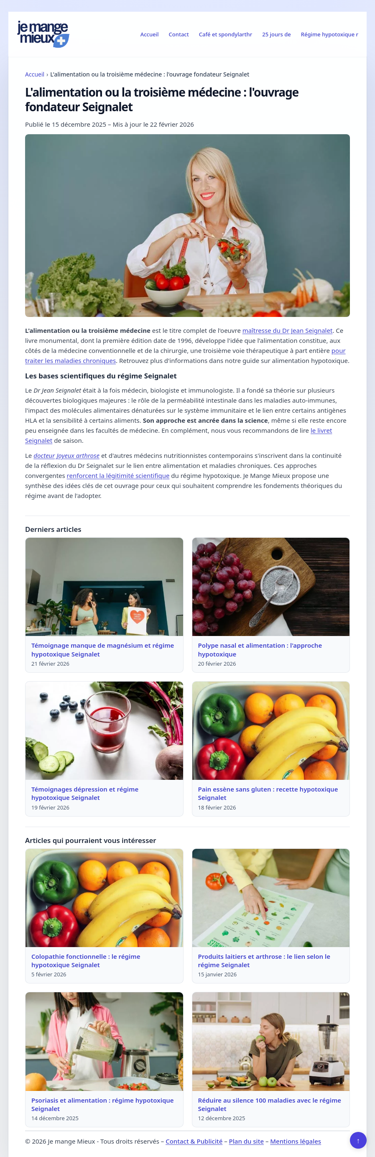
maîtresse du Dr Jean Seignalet (287, 330)
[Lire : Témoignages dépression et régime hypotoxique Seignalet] (104, 731)
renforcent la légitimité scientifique (118, 475)
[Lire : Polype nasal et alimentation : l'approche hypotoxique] (271, 587)
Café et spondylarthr (225, 34)
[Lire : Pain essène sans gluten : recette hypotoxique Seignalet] (271, 731)
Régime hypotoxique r (329, 34)
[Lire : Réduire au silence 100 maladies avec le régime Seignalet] (271, 1041)
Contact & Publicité (194, 1141)
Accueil (149, 34)
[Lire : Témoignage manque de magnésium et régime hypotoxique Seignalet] (104, 587)
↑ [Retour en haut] (358, 1140)
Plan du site (246, 1141)
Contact (179, 34)
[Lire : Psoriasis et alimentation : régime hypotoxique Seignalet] (104, 1041)
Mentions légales (295, 1141)
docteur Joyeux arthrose (66, 455)
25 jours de (276, 34)
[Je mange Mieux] (43, 34)
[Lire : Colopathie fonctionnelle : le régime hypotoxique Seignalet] (104, 898)
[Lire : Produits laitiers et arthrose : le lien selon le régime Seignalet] (271, 898)
